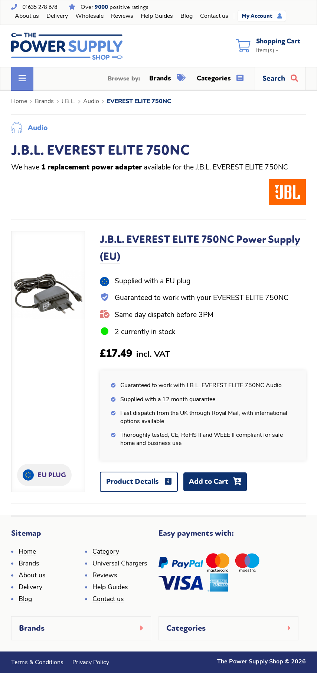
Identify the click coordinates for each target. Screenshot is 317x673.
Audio (91, 102)
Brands (167, 78)
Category (105, 552)
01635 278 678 (40, 7)
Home (19, 102)
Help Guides (157, 16)
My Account (262, 16)
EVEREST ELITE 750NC (139, 102)
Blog (186, 16)
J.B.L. (68, 102)
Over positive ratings (114, 7)
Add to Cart (218, 484)
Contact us (214, 16)
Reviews (122, 16)
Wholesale (89, 16)
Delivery (57, 16)
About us (27, 16)
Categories (220, 78)
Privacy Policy (90, 663)
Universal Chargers (119, 564)
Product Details (141, 484)
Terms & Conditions (37, 663)
